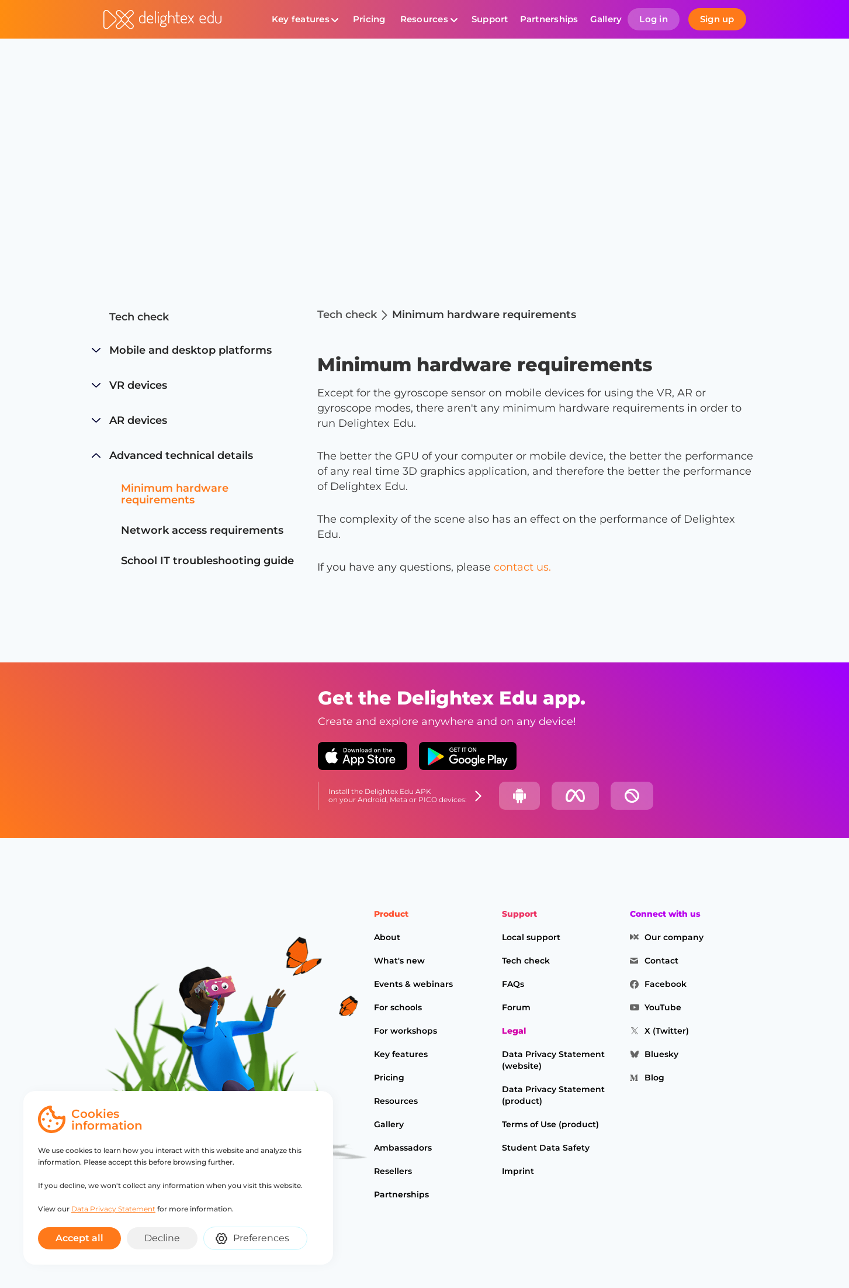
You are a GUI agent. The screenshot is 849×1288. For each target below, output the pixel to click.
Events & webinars (413, 984)
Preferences (261, 1238)
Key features (301, 19)
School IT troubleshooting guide (207, 560)
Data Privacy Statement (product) (553, 1095)
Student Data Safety (546, 1147)
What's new (399, 960)
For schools (398, 1007)
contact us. (522, 567)
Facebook (665, 984)
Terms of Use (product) (550, 1124)
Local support (531, 937)
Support (490, 19)
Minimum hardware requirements (174, 494)
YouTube (662, 1007)
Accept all (79, 1238)
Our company (674, 937)
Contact (661, 960)
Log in (653, 19)
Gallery (606, 19)
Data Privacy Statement (109, 1208)
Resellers (393, 1171)
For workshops (405, 1030)
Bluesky (661, 1054)
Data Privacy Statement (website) (553, 1060)
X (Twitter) (666, 1030)
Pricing (369, 19)
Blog (654, 1077)
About (387, 937)
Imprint (518, 1171)
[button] (305, 19)
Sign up (717, 19)
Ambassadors (403, 1147)
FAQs (513, 984)
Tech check (139, 316)
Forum (516, 1007)
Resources (424, 19)
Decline (162, 1238)
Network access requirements (202, 530)
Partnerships (549, 19)
